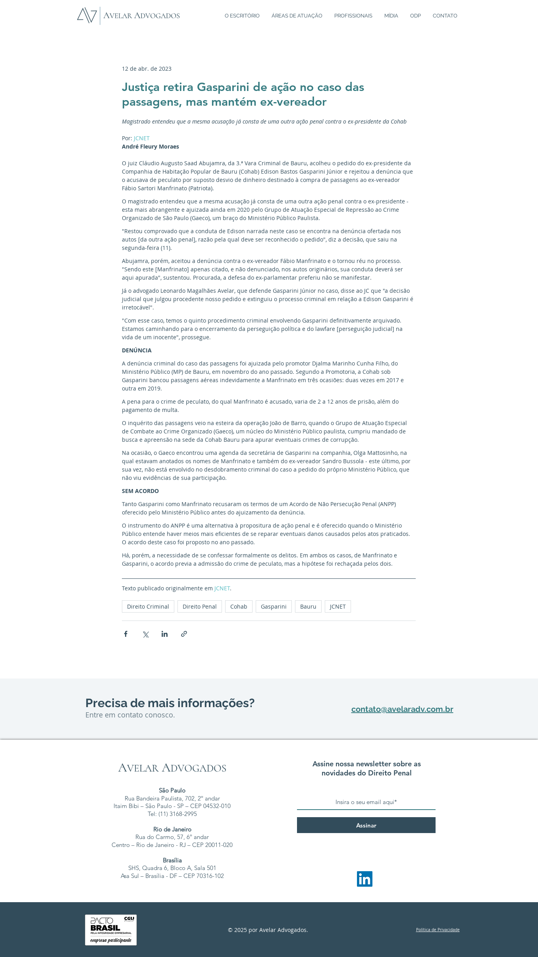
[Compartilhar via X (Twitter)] (145, 634)
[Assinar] (366, 825)
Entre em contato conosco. (130, 714)
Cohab (238, 606)
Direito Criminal (148, 606)
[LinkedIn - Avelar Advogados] (364, 879)
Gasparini (274, 606)
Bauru (308, 606)
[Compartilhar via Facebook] (125, 634)
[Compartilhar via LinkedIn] (164, 634)
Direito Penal (200, 606)
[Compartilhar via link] (184, 634)
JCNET (338, 606)
